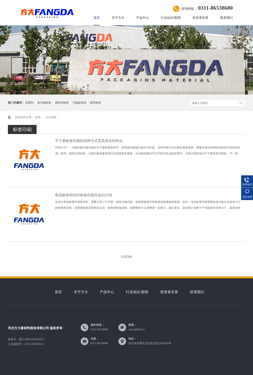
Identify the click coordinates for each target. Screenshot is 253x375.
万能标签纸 (79, 102)
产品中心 (142, 17)
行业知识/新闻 (170, 17)
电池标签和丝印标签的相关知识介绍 (83, 195)
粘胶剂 (29, 102)
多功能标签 (44, 102)
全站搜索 (51, 117)
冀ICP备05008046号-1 (32, 339)
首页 (96, 17)
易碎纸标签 (62, 102)
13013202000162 (34, 344)
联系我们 (226, 17)
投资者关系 (200, 17)
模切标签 (95, 102)
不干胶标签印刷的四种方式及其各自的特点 (89, 141)
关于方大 (118, 17)
